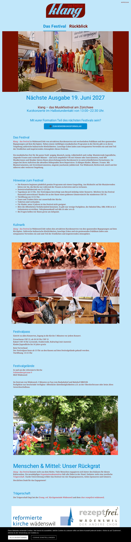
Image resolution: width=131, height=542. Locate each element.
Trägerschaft (18, 367)
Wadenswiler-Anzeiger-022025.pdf (24, 447)
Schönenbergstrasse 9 (22, 318)
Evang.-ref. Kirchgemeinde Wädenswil (55, 387)
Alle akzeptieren (18, 537)
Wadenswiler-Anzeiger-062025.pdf (24, 464)
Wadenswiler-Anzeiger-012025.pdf (24, 443)
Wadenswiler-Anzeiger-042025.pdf (24, 455)
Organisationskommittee (51, 364)
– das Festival (21, 229)
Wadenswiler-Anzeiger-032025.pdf (24, 451)
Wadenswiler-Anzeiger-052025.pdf (24, 460)
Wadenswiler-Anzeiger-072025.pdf (24, 468)
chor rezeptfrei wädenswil (93, 387)
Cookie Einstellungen (44, 537)
